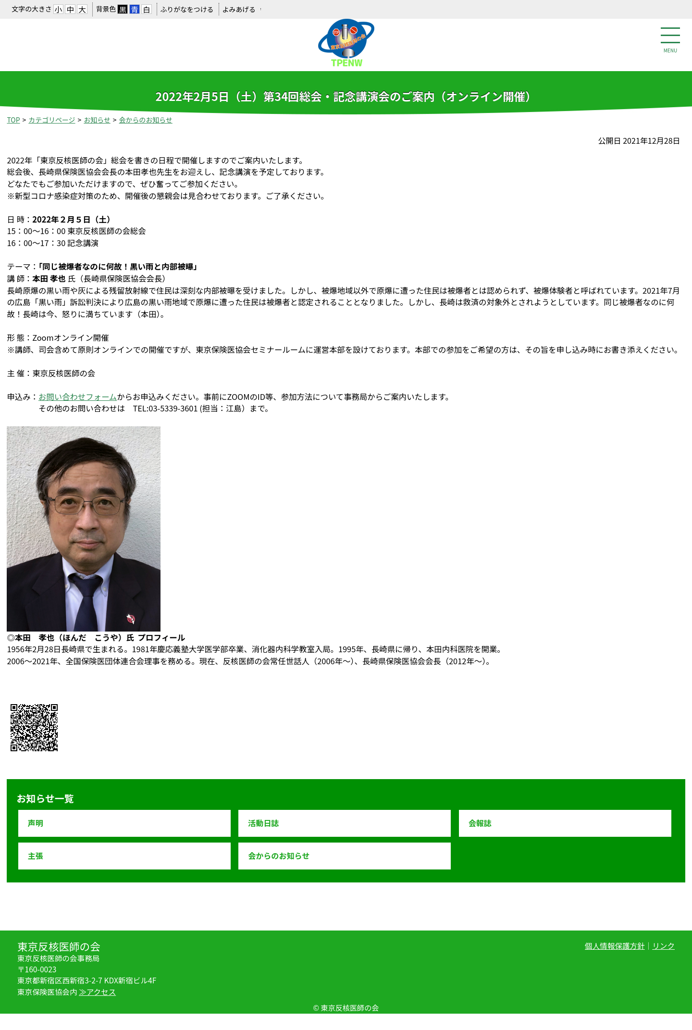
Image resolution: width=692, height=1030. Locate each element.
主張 (35, 855)
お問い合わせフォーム (77, 396)
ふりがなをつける (186, 9)
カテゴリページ (51, 119)
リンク (663, 945)
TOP (13, 119)
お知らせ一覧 (45, 798)
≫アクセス (97, 991)
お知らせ (97, 119)
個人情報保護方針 (615, 945)
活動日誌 (263, 823)
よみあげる (238, 9)
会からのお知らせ (146, 119)
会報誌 (480, 823)
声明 (35, 823)
